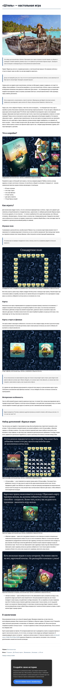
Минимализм (27, 652)
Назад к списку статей (8, 655)
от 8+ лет (41, 652)
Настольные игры (11, 649)
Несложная (34, 652)
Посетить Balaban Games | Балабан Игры (28, 681)
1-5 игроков (9, 652)
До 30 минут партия (18, 652)
